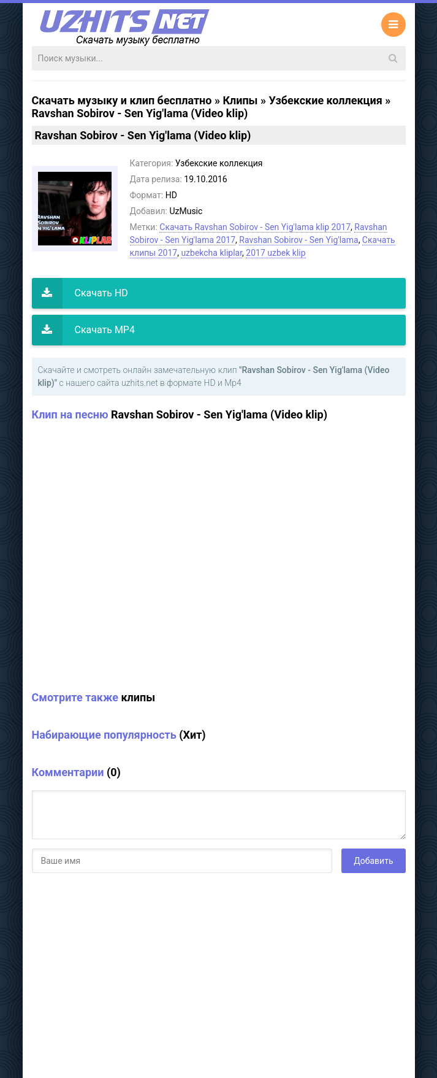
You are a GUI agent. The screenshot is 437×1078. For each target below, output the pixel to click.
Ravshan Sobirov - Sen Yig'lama (298, 240)
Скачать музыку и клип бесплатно (122, 100)
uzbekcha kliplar (211, 253)
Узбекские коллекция (325, 100)
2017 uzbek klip (275, 253)
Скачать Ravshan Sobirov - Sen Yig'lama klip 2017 (255, 227)
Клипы (239, 100)
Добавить (373, 861)
